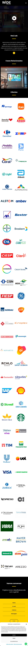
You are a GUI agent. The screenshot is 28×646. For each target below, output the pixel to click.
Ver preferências (14, 641)
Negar (14, 638)
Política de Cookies (9, 644)
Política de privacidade (18, 644)
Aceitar (14, 635)
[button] (26, 624)
